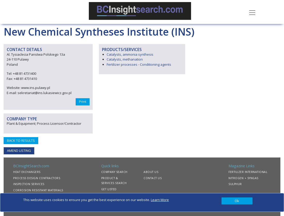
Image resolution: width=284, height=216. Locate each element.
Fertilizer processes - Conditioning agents (139, 64)
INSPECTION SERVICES (28, 184)
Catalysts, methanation (125, 59)
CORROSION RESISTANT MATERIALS (38, 190)
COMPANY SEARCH (114, 172)
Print (82, 101)
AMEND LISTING (19, 150)
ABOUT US (151, 172)
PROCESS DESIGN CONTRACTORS (36, 178)
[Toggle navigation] (252, 12)
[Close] (237, 201)
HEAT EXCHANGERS (27, 172)
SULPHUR (235, 184)
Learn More (160, 199)
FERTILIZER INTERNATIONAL (247, 172)
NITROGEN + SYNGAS (243, 178)
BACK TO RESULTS (21, 140)
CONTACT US (153, 178)
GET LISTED (109, 189)
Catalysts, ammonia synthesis (130, 54)
